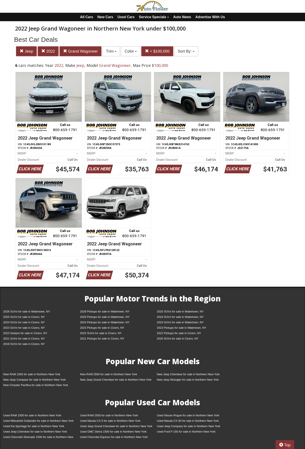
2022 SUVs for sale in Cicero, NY (101, 333)
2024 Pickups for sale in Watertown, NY (105, 322)
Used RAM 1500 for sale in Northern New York (32, 415)
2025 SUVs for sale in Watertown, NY (180, 311)
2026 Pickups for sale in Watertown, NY (105, 311)
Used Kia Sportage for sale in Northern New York (33, 426)
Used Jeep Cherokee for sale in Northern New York (35, 431)
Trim (111, 51)
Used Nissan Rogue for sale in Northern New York (188, 415)
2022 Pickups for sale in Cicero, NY (179, 333)
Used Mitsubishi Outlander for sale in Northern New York (38, 420)
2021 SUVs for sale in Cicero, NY (24, 338)
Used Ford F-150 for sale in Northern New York (186, 431)
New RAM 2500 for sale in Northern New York (108, 374)
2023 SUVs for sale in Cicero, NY (24, 327)
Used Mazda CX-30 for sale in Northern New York (188, 420)
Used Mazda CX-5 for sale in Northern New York (110, 420)
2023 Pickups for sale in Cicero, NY (102, 327)
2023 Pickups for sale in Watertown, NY (181, 327)
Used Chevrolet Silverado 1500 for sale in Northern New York (38, 437)
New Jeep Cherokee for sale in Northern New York (188, 374)
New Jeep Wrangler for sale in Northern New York (188, 379)
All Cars (86, 17)
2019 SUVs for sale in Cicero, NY (24, 344)
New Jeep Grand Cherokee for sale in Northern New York (115, 379)
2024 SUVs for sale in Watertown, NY (180, 317)
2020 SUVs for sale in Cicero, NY (177, 338)
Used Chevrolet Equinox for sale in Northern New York (114, 437)
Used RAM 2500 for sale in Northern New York (109, 415)
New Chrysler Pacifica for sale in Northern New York (35, 385)
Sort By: (186, 51)
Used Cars (126, 17)
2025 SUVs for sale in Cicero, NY (24, 317)
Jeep (26, 51)
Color (131, 51)
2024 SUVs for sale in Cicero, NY (24, 322)
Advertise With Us (210, 17)
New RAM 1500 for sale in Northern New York (31, 374)
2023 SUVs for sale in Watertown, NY (180, 322)
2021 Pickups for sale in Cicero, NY (102, 338)
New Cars (105, 17)
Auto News (182, 17)
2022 (48, 51)
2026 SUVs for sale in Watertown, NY (26, 311)
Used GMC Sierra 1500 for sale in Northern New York (113, 431)
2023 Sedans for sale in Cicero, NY (25, 333)
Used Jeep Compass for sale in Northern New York (188, 426)
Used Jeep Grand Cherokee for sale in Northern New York (116, 426)
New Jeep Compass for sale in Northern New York (34, 379)
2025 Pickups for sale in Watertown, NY (105, 317)
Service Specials (154, 17)
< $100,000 (157, 51)
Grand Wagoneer (80, 51)
